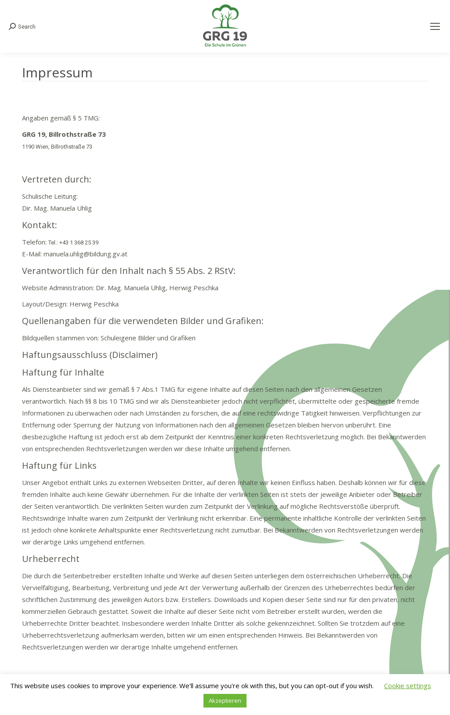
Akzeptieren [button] (225, 700)
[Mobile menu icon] (435, 26)
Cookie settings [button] (407, 685)
